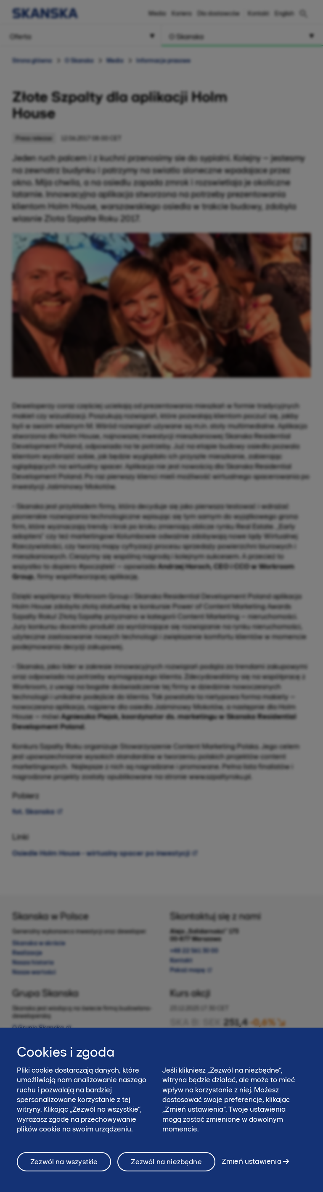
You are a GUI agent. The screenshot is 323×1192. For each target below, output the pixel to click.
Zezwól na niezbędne (166, 1166)
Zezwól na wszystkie (64, 1166)
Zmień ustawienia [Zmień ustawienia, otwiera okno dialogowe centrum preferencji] (251, 1165)
